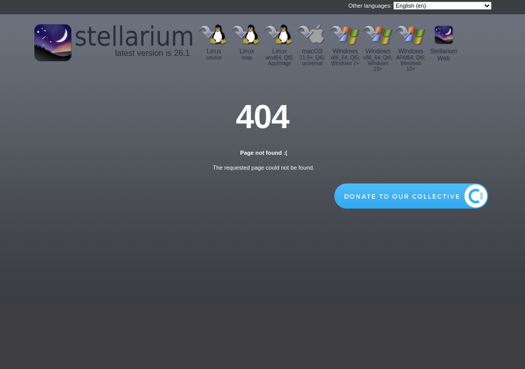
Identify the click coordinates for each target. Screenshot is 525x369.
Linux (213, 54)
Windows (345, 57)
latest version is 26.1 (152, 53)
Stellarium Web (443, 55)
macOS (312, 57)
